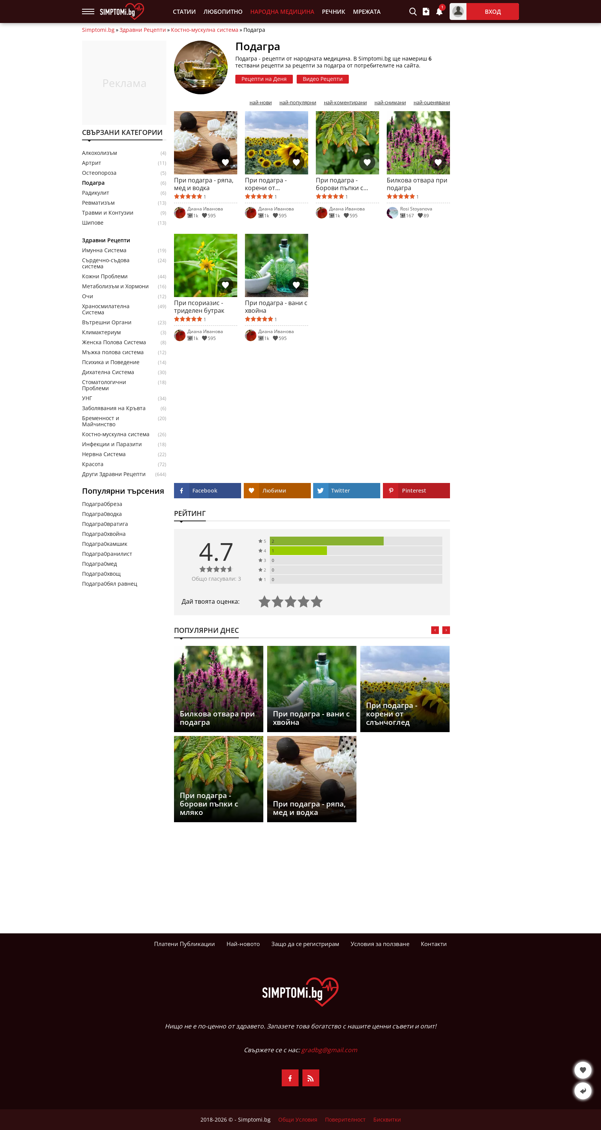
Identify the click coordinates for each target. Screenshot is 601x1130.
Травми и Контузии (107, 213)
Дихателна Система (108, 372)
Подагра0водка (102, 513)
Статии (184, 12)
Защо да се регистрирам (305, 944)
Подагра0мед (99, 563)
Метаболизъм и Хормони (115, 286)
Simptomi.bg (98, 30)
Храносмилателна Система (106, 309)
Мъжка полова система (113, 352)
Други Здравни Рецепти (114, 474)
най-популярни (297, 102)
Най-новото (243, 944)
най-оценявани (432, 102)
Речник (333, 12)
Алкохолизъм (99, 153)
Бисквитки (387, 1119)
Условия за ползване (380, 944)
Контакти (434, 944)
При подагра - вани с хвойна (276, 306)
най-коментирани (345, 102)
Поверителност (345, 1119)
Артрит (91, 163)
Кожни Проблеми (105, 276)
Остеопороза (99, 173)
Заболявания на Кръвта (114, 408)
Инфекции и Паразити (112, 444)
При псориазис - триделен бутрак (199, 306)
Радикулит (95, 193)
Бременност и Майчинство (100, 421)
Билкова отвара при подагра (417, 184)
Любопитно (223, 12)
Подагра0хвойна (104, 533)
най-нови (261, 102)
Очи (87, 296)
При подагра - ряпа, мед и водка (203, 184)
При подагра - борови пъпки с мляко (339, 184)
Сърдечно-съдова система (106, 263)
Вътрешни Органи (106, 322)
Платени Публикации (184, 944)
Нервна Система (104, 454)
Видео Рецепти (323, 78)
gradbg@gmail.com (329, 1050)
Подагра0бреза (102, 504)
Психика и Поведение (111, 362)
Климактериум (101, 332)
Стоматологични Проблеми (104, 385)
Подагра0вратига (105, 523)
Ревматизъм (98, 203)
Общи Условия (297, 1119)
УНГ (87, 398)
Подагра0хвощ (101, 573)
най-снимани (390, 102)
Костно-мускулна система (204, 30)
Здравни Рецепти (143, 30)
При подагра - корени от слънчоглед (266, 184)
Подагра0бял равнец (109, 583)
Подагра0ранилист (107, 553)
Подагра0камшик (104, 543)
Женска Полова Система (114, 342)
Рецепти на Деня (264, 78)
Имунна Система (104, 250)
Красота (92, 464)
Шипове (92, 223)
